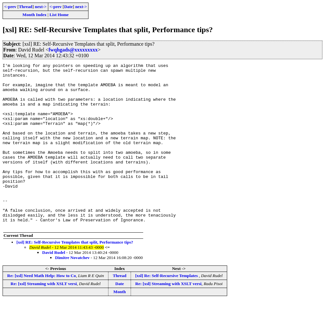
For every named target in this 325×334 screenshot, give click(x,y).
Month (119, 324)
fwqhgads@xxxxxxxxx (73, 49)
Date (68, 6)
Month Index (34, 14)
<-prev (10, 6)
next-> (40, 6)
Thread (25, 6)
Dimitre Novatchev (72, 290)
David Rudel (53, 285)
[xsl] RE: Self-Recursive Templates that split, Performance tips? (74, 275)
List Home (59, 14)
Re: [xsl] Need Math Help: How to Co (41, 308)
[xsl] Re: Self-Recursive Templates (167, 308)
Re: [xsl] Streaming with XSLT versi (44, 316)
